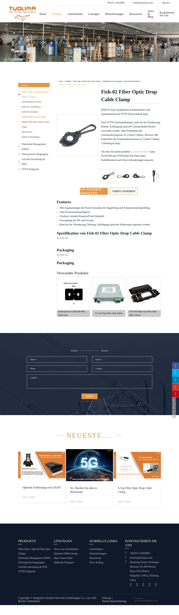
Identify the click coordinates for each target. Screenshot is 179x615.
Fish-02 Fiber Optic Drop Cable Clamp (72, 85)
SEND (89, 401)
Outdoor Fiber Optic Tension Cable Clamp (35, 124)
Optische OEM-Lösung (65, 556)
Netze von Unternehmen (66, 552)
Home (43, 14)
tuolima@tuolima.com (141, 561)
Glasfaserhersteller (140, 151)
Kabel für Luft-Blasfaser (31, 107)
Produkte (57, 14)
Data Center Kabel (63, 561)
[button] (157, 176)
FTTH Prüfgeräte (30, 169)
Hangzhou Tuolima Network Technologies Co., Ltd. (62, 601)
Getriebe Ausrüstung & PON (33, 162)
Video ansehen (123, 191)
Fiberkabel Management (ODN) (34, 147)
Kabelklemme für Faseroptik (34, 117)
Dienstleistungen (114, 14)
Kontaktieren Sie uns (167, 14)
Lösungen (93, 14)
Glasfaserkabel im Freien (31, 102)
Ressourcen (135, 14)
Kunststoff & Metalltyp (132, 81)
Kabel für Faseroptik (30, 112)
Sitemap (106, 601)
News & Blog (151, 14)
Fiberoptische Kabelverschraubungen (31, 134)
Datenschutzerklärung (114, 604)
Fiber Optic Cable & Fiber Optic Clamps (35, 94)
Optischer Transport (64, 565)
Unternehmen (75, 14)
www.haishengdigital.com (146, 604)
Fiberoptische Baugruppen (35, 154)
